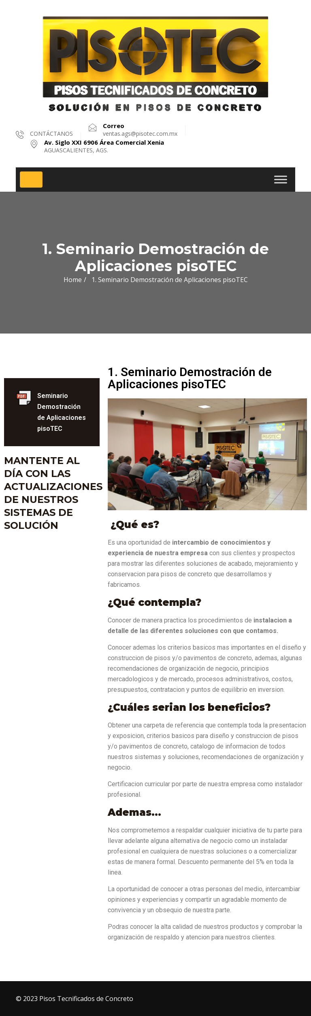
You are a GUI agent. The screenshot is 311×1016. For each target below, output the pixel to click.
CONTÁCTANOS (51, 133)
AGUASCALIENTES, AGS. (104, 146)
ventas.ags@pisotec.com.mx (140, 129)
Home (73, 279)
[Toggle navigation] (31, 179)
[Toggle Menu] (280, 179)
